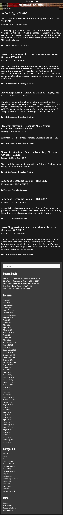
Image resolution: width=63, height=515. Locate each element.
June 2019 (7, 367)
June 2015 (6, 435)
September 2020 (9, 350)
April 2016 (7, 420)
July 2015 (6, 432)
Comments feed (9, 508)
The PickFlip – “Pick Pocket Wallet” (17, 288)
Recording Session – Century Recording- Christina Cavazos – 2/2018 (29, 153)
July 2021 (6, 347)
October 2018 (8, 385)
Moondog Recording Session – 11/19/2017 (24, 199)
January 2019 (8, 380)
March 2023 (7, 330)
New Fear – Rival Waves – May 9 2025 (17, 286)
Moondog (7, 190)
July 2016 (6, 415)
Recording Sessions (11, 45)
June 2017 (6, 407)
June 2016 (7, 417)
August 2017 (8, 405)
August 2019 (8, 365)
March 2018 (7, 395)
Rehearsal (7, 481)
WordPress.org (9, 510)
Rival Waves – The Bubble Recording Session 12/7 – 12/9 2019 (30, 20)
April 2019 (7, 372)
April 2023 (7, 328)
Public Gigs (7, 476)
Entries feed (8, 505)
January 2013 (8, 437)
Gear (5, 459)
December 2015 (9, 427)
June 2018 (7, 390)
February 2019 (8, 377)
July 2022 (6, 335)
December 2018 (9, 382)
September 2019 (9, 362)
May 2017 (6, 410)
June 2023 (7, 323)
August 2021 (8, 345)
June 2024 (7, 308)
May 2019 (6, 370)
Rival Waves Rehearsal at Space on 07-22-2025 (21, 281)
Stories (6, 489)
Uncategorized (9, 491)
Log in (5, 503)
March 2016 (7, 422)
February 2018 (8, 397)
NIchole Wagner (9, 471)
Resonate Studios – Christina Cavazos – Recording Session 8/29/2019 (29, 55)
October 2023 (8, 313)
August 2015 (8, 430)
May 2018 (6, 392)
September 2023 (9, 315)
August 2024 (8, 305)
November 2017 (9, 400)
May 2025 (6, 303)
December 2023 (9, 310)
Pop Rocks (7, 474)
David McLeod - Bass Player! (31, 4)
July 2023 (6, 320)
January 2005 (8, 442)
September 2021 (9, 342)
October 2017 (8, 402)
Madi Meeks (8, 461)
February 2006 (8, 440)
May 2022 (7, 340)
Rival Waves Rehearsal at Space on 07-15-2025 (21, 283)
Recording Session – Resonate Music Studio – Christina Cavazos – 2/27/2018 (27, 127)
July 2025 (6, 300)
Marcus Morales (9, 464)
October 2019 (8, 360)
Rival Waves (24, 45)
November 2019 (9, 357)
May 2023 (7, 325)
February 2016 (8, 425)
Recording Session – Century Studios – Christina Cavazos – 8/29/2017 (28, 228)
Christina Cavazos (10, 84)
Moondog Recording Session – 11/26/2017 (24, 180)
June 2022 (7, 337)
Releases (6, 484)
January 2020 (8, 352)
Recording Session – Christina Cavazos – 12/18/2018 (30, 92)
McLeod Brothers (9, 466)
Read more (14, 40)
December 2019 (9, 355)
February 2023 (8, 332)
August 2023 (8, 318)
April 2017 (7, 412)
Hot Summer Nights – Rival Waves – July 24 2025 (22, 278)
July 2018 (6, 387)
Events (5, 456)
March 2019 (7, 375)
